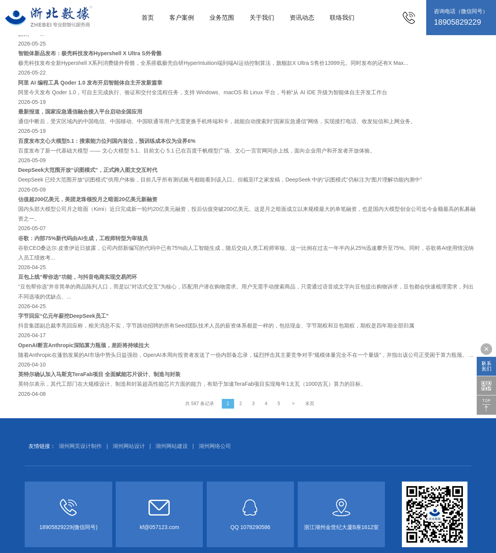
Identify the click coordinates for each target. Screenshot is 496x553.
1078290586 (255, 527)
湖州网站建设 (171, 446)
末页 (309, 403)
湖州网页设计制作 (80, 446)
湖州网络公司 (215, 446)
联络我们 (342, 17)
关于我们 (262, 17)
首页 (148, 17)
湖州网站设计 (129, 446)
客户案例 (181, 17)
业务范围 (221, 17)
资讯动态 (302, 17)
